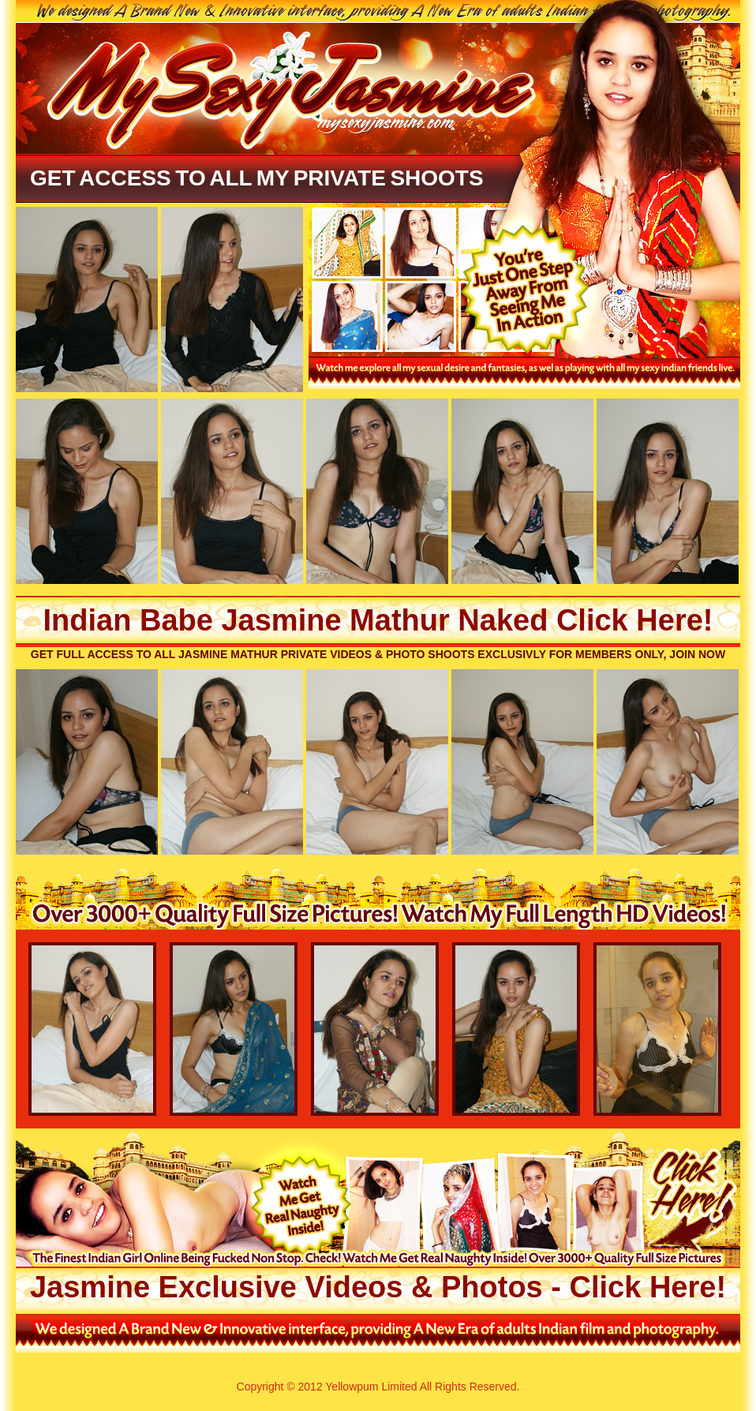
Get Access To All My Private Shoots (257, 178)
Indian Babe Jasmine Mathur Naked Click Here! (378, 620)
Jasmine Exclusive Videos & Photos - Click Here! (378, 1287)
